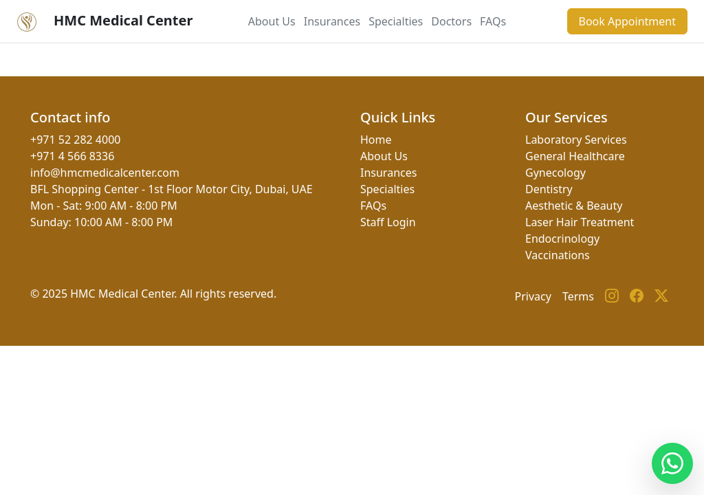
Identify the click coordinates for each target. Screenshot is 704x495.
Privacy (533, 296)
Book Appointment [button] (627, 21)
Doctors (451, 21)
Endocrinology (562, 238)
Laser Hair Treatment (579, 222)
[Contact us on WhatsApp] (672, 463)
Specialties (395, 21)
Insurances (332, 21)
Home (376, 139)
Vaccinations (557, 255)
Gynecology (555, 172)
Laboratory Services (576, 139)
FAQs (493, 21)
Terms (578, 296)
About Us (272, 21)
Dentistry (549, 189)
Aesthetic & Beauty (573, 205)
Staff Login (388, 222)
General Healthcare (575, 156)
